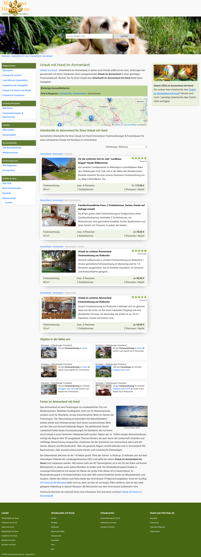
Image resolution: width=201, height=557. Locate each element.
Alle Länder (8, 129)
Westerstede (9, 198)
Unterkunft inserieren (13, 95)
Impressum (154, 523)
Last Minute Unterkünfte (15, 80)
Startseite (8, 70)
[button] (109, 99)
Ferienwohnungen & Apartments (13, 115)
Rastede (7, 193)
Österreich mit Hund (9, 523)
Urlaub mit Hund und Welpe (17, 90)
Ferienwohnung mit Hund (110, 518)
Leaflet (116, 125)
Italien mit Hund (8, 527)
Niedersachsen (10, 152)
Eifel (52, 549)
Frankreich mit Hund (9, 536)
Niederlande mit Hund (10, 531)
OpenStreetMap (129, 125)
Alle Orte (7, 183)
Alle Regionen (10, 165)
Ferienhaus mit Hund (108, 523)
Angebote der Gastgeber (15, 85)
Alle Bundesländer (12, 147)
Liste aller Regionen (157, 527)
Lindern (9, 202)
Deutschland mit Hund (10, 518)
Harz (53, 545)
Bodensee (55, 527)
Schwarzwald (56, 536)
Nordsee (54, 523)
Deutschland (9, 134)
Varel (84, 348)
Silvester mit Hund (107, 527)
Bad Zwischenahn (12, 188)
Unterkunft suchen (12, 75)
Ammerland (9, 170)
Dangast (117, 370)
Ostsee (53, 518)
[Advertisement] (175, 155)
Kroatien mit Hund (9, 545)
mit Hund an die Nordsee (53, 482)
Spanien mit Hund (8, 540)
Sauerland (55, 540)
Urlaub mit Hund (48, 70)
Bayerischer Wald (57, 531)
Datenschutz (155, 531)
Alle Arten (8, 108)
